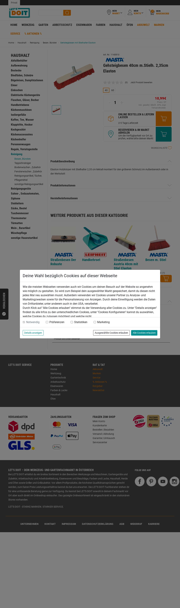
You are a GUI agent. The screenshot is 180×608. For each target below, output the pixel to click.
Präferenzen (56, 322)
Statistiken (80, 322)
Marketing (103, 322)
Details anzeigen (33, 332)
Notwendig (33, 322)
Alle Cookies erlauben (144, 332)
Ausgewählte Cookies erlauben (111, 332)
